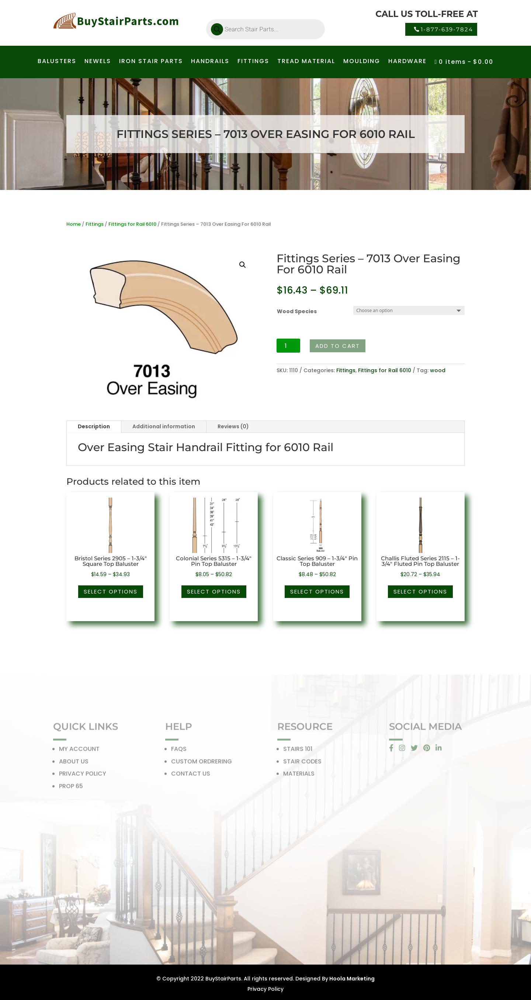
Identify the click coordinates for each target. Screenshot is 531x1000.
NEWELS (97, 62)
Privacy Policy (265, 989)
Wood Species (297, 311)
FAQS (179, 751)
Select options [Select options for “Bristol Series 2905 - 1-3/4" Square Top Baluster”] (111, 591)
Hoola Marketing (351, 978)
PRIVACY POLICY (82, 776)
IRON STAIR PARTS (151, 62)
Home (73, 224)
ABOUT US (73, 763)
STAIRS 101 (297, 751)
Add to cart (337, 346)
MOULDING (361, 62)
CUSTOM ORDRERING (201, 763)
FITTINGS (253, 62)
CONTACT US (190, 776)
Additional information (163, 426)
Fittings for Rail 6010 (132, 224)
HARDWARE (407, 62)
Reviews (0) (233, 426)
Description (94, 426)
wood (437, 370)
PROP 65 (71, 788)
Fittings (95, 224)
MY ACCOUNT (79, 751)
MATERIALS (299, 776)
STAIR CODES (302, 763)
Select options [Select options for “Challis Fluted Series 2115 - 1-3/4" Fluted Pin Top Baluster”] (420, 591)
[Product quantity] (289, 346)
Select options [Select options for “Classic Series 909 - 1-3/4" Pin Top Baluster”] (317, 591)
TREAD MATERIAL (306, 62)
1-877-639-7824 (447, 29)
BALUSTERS (57, 62)
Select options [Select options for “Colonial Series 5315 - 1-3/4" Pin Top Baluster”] (214, 591)
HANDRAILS (210, 62)
